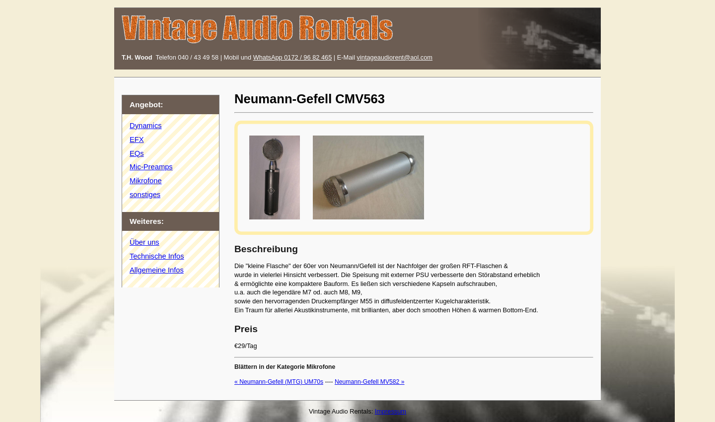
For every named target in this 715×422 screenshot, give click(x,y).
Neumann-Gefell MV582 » (370, 381)
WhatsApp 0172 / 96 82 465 (292, 57)
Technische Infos (157, 256)
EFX (137, 139)
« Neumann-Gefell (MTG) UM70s (278, 381)
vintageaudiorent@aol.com (394, 57)
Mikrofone (146, 181)
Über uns (144, 242)
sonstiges (145, 195)
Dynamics (146, 126)
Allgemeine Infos (157, 270)
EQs (137, 153)
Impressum (390, 411)
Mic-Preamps (151, 167)
